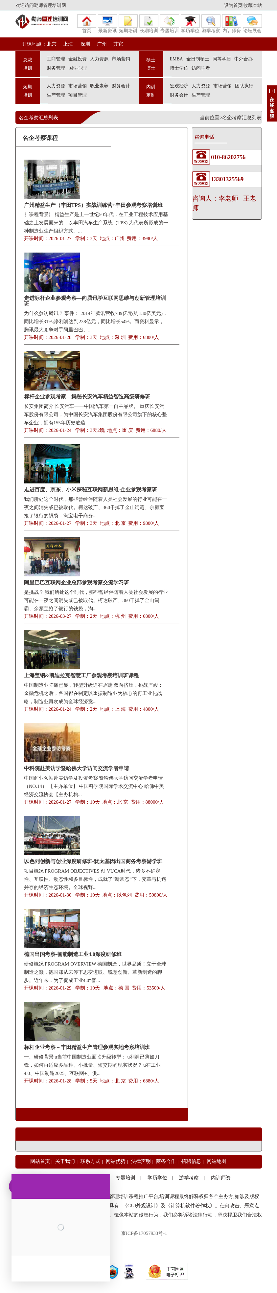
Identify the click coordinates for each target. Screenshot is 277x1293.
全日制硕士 (197, 58)
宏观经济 (179, 85)
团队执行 (244, 85)
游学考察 (210, 23)
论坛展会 (252, 23)
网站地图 (216, 1161)
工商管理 (56, 58)
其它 (118, 44)
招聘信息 (191, 1161)
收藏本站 (252, 5)
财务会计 (121, 85)
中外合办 (243, 58)
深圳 (85, 44)
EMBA (176, 58)
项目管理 (77, 95)
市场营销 (121, 58)
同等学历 (222, 58)
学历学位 (190, 23)
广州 (102, 44)
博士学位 (179, 68)
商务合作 (166, 1161)
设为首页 (233, 5)
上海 (68, 44)
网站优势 (116, 1161)
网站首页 (40, 1161)
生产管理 (56, 95)
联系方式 (90, 1161)
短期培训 (128, 23)
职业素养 (99, 85)
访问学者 (201, 68)
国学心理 (77, 68)
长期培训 (148, 23)
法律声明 (141, 1161)
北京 (52, 44)
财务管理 (56, 68)
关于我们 (65, 1161)
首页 (86, 23)
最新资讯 (107, 23)
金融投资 (77, 58)
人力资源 (99, 58)
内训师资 (231, 23)
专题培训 (169, 23)
